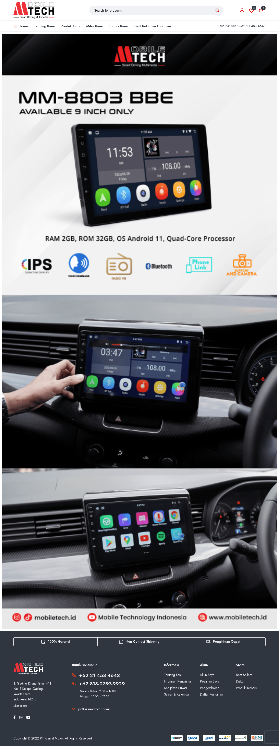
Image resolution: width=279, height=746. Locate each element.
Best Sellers (244, 675)
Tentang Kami (173, 675)
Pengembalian (209, 688)
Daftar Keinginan (211, 694)
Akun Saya (207, 675)
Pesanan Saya (209, 681)
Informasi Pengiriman (178, 681)
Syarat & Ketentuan (177, 694)
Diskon (240, 681)
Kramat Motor (54, 738)
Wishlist (251, 10)
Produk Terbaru (246, 688)
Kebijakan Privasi (175, 688)
